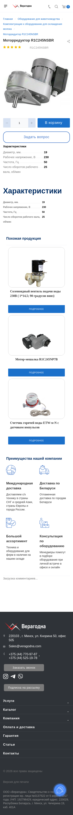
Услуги (8, 701)
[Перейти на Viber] (20, 676)
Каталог (9, 709)
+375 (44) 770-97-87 (23, 654)
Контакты (11, 753)
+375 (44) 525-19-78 (23, 658)
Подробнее (36, 309)
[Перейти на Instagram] (5, 676)
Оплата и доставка (19, 727)
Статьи (9, 744)
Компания (11, 718)
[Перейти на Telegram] (13, 676)
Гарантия (11, 735)
